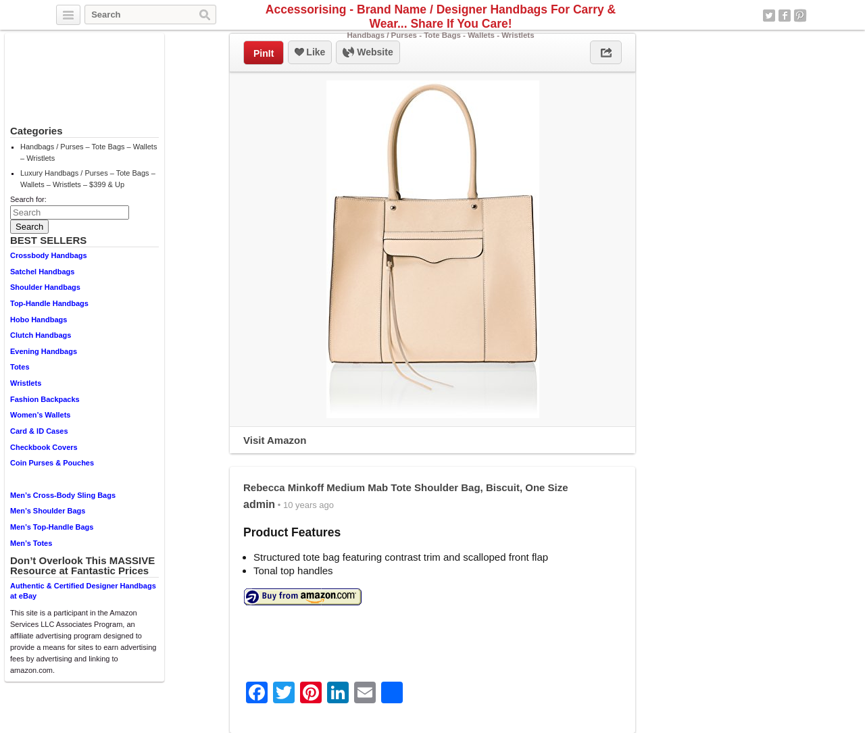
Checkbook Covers (44, 447)
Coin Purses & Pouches (52, 463)
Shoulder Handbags (45, 287)
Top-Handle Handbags (49, 303)
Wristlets (25, 383)
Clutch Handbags (40, 335)
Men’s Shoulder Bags (47, 511)
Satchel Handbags (42, 272)
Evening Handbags (43, 351)
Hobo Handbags (38, 319)
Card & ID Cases (39, 431)
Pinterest (800, 15)
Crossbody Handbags (48, 255)
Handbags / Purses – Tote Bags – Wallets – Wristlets (88, 152)
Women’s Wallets (40, 415)
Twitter (769, 15)
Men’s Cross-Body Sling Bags (63, 495)
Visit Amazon (274, 440)
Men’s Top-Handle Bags (51, 527)
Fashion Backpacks (45, 399)
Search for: (28, 199)
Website (368, 53)
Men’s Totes (31, 543)
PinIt (263, 53)
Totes (20, 367)
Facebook (784, 15)
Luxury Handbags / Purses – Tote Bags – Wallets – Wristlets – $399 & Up (87, 178)
